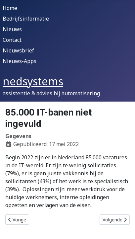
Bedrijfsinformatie (26, 18)
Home (10, 8)
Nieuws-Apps (19, 61)
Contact (12, 39)
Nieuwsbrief (18, 50)
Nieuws (12, 29)
